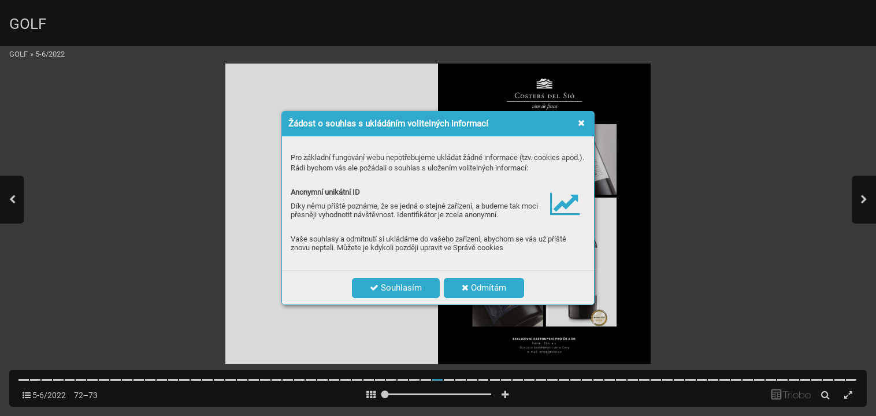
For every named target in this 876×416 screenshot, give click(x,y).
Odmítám (484, 288)
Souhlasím (396, 288)
